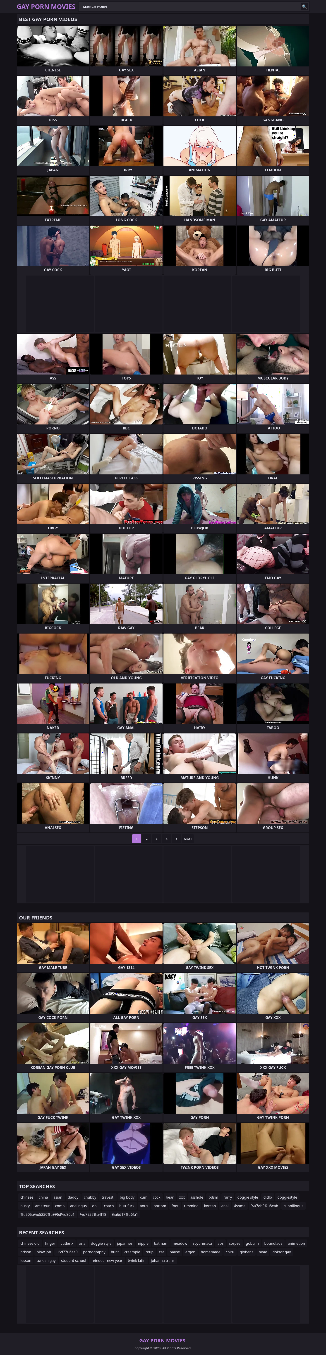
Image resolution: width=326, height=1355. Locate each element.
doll (95, 1205)
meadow (180, 1243)
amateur (42, 1205)
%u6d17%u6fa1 (125, 1214)
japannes (124, 1243)
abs (220, 1243)
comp (60, 1205)
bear (170, 1197)
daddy (73, 1197)
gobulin (252, 1243)
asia (82, 1243)
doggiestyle (287, 1197)
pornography (94, 1251)
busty (25, 1205)
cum (143, 1197)
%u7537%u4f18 (93, 1214)
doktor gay (282, 1251)
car (161, 1251)
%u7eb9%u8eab (264, 1205)
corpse (234, 1243)
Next (188, 839)
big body (127, 1197)
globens (246, 1251)
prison (25, 1251)
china (43, 1197)
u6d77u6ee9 (67, 1251)
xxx (182, 1197)
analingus (78, 1205)
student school (73, 1260)
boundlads (273, 1243)
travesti (108, 1197)
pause (175, 1251)
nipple (143, 1243)
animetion (296, 1243)
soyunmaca (202, 1243)
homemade (210, 1251)
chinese (26, 1197)
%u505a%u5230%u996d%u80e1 (47, 1214)
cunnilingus (293, 1205)
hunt (115, 1251)
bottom (159, 1205)
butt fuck (126, 1205)
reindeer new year (106, 1260)
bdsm (213, 1197)
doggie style (247, 1197)
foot (175, 1205)
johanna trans (163, 1260)
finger (50, 1243)
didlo (268, 1197)
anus (144, 1205)
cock (157, 1197)
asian (57, 1197)
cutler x (67, 1243)
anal (225, 1205)
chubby (90, 1197)
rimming (191, 1205)
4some (239, 1205)
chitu (230, 1251)
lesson (25, 1260)
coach (109, 1205)
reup (149, 1251)
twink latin (137, 1260)
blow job (44, 1251)
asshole (196, 1197)
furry (228, 1197)
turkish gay (46, 1260)
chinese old (30, 1243)
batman (160, 1243)
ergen (190, 1251)
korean (210, 1205)
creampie (132, 1251)
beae (263, 1251)
